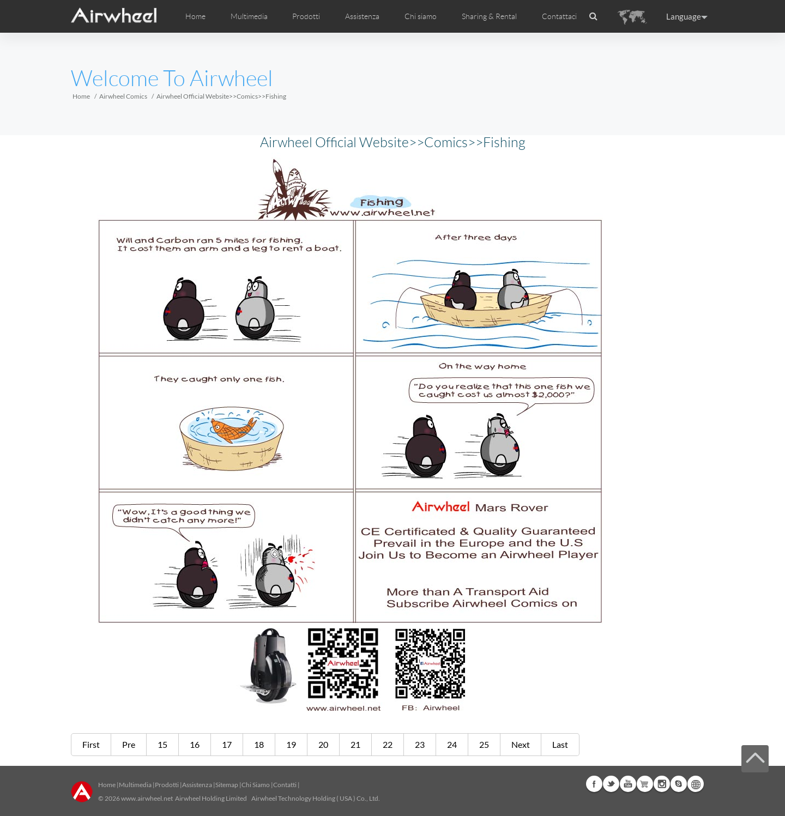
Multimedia (135, 785)
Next (520, 744)
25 (484, 744)
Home (195, 16)
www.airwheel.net (147, 798)
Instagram (662, 784)
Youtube (628, 784)
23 (420, 744)
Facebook (594, 784)
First (91, 744)
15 (162, 744)
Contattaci (559, 16)
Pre (128, 744)
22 (387, 744)
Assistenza (362, 16)
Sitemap (226, 785)
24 (452, 744)
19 (291, 744)
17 (227, 744)
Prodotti (306, 16)
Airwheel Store (645, 784)
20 (323, 744)
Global (695, 784)
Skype (679, 784)
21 (355, 744)
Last (560, 744)
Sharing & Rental (489, 16)
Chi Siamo (255, 785)
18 (259, 744)
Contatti (285, 785)
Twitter (611, 784)
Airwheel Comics (123, 96)
